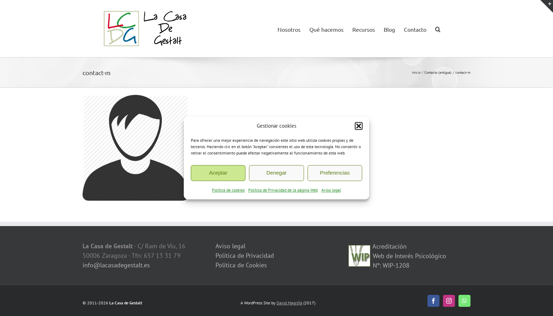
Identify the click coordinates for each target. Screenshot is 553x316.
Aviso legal (331, 191)
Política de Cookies (241, 265)
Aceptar (218, 174)
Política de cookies (228, 191)
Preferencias (335, 174)
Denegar (276, 174)
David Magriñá (289, 302)
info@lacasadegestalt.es (116, 265)
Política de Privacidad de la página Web (283, 191)
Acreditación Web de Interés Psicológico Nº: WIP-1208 (408, 255)
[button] (358, 127)
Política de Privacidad (244, 255)
